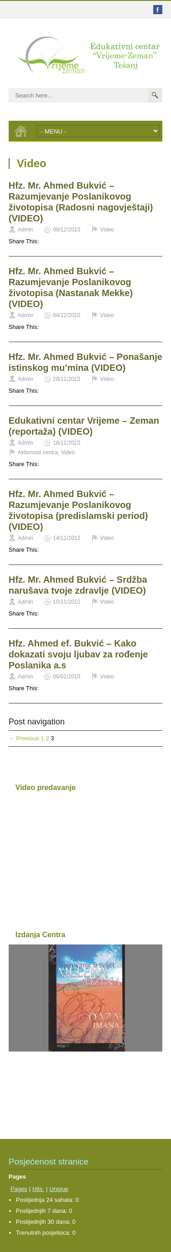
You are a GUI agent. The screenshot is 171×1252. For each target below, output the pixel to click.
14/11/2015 (66, 538)
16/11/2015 (66, 443)
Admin (25, 229)
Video (107, 229)
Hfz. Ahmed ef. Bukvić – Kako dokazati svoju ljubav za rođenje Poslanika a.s (78, 654)
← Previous (24, 738)
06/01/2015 (66, 676)
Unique (58, 1188)
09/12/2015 (66, 229)
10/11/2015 (66, 602)
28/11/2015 (66, 379)
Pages (18, 1188)
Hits (38, 1188)
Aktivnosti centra (38, 452)
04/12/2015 (66, 315)
